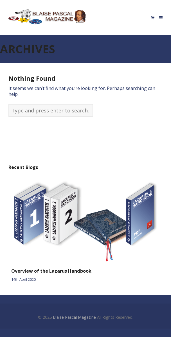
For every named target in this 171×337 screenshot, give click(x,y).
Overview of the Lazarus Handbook (51, 271)
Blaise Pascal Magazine (74, 317)
